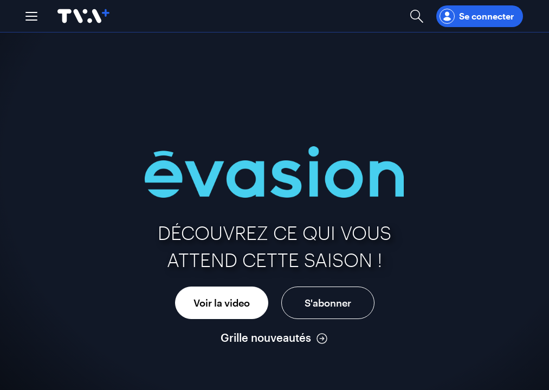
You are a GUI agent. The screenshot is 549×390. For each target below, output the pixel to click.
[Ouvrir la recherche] (417, 16)
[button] (31, 16)
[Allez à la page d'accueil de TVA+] (83, 16)
